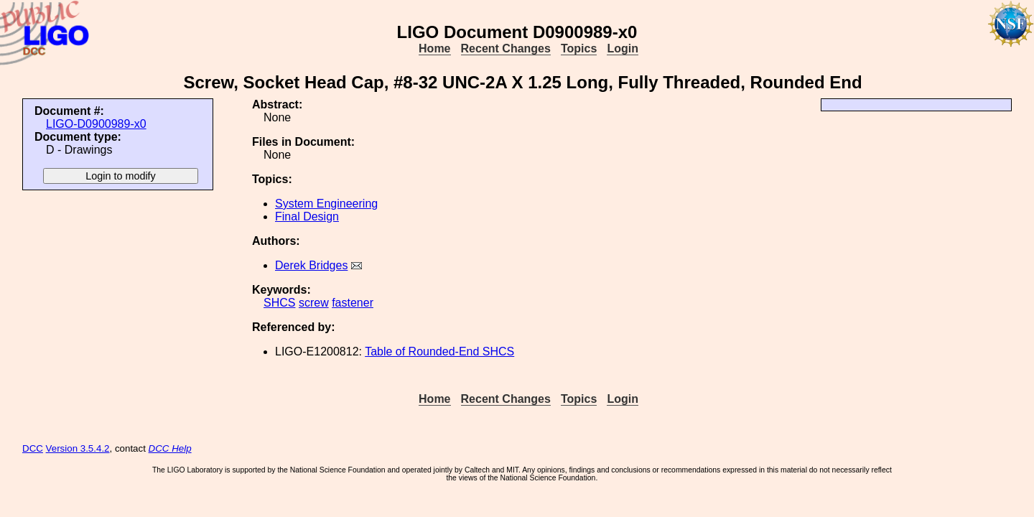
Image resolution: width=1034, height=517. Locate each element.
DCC (32, 448)
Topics (579, 48)
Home (434, 48)
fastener (352, 303)
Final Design (307, 216)
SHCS (279, 303)
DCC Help (170, 448)
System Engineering (326, 203)
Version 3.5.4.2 (78, 448)
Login (622, 48)
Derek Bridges (311, 265)
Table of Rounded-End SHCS (439, 351)
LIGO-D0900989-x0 (96, 124)
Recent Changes (506, 48)
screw (314, 303)
